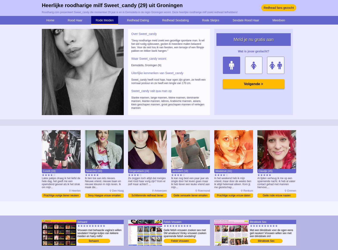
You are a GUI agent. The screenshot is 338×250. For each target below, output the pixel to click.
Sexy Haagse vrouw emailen (104, 195)
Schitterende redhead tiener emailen (147, 196)
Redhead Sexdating (175, 20)
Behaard (94, 240)
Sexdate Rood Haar (246, 20)
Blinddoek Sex (266, 240)
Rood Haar (75, 20)
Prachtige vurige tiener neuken (61, 195)
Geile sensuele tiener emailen (191, 195)
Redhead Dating (138, 20)
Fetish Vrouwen (180, 240)
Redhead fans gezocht (279, 7)
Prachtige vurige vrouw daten (233, 195)
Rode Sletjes (210, 20)
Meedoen (278, 20)
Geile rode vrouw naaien (277, 195)
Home (50, 20)
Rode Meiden (105, 20)
